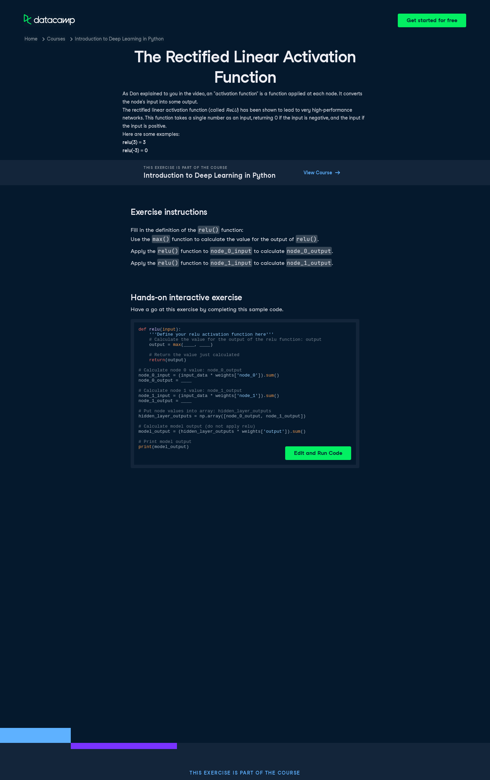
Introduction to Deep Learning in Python (119, 39)
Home (30, 39)
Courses (56, 39)
